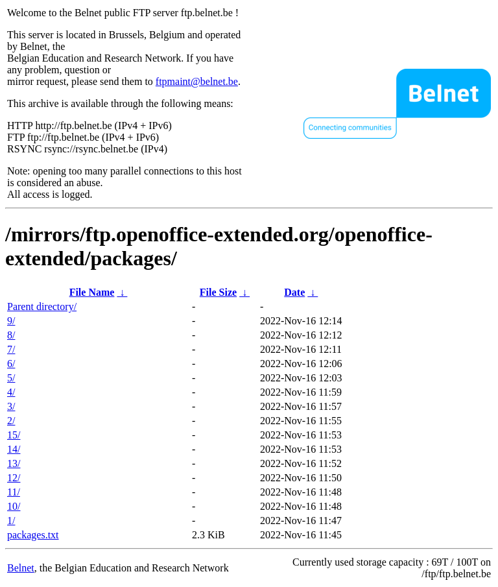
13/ (13, 463)
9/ (11, 320)
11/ (13, 491)
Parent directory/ (42, 306)
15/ (13, 434)
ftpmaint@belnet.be (197, 81)
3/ (11, 406)
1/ (11, 520)
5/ (11, 377)
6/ (11, 363)
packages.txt (33, 534)
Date (294, 292)
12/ (13, 477)
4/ (11, 392)
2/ (11, 420)
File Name (92, 292)
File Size (218, 292)
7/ (11, 349)
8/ (11, 335)
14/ (13, 449)
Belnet (20, 567)
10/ (13, 506)
